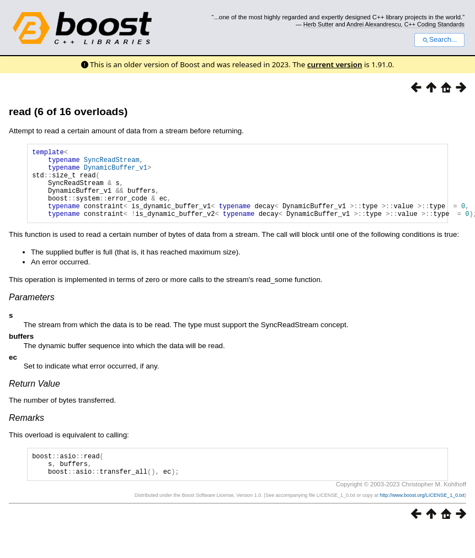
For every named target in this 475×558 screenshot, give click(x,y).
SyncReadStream (112, 162)
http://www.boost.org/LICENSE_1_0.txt (422, 515)
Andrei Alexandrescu (373, 24)
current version (334, 64)
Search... (439, 40)
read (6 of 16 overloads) (68, 111)
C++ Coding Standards (434, 24)
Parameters (32, 312)
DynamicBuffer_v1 (115, 172)
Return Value (34, 398)
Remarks (26, 432)
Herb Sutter (318, 24)
